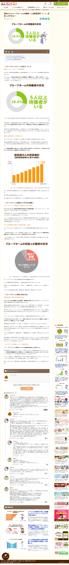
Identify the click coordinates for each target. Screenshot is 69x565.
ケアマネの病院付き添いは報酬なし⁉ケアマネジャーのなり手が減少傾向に (38, 515)
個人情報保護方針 (14, 562)
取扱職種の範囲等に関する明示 (30, 562)
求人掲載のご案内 (21, 562)
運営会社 (7, 564)
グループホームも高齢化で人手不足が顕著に (16, 57)
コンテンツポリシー (17, 564)
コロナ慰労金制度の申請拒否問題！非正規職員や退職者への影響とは (38, 543)
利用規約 (8, 562)
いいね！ (17, 411)
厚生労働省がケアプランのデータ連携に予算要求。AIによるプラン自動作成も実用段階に (38, 528)
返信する (21, 411)
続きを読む (45, 522)
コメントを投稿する (26, 390)
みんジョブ (3, 9)
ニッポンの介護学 (18, 9)
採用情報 (11, 564)
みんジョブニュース (9, 9)
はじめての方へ (3, 562)
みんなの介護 (3, 564)
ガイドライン (24, 387)
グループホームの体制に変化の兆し (14, 59)
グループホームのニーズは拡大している (15, 56)
